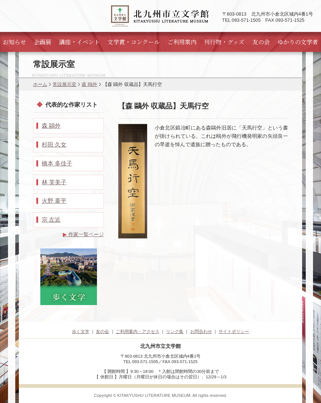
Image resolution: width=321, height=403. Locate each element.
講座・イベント (79, 42)
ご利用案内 (181, 42)
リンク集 (174, 331)
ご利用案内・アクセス (137, 331)
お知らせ (14, 42)
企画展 (42, 42)
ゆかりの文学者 (297, 42)
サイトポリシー (234, 331)
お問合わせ (201, 331)
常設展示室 (64, 84)
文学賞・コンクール (133, 42)
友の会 (261, 42)
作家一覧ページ (83, 234)
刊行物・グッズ (224, 42)
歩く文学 (80, 331)
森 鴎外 (89, 84)
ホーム (40, 84)
